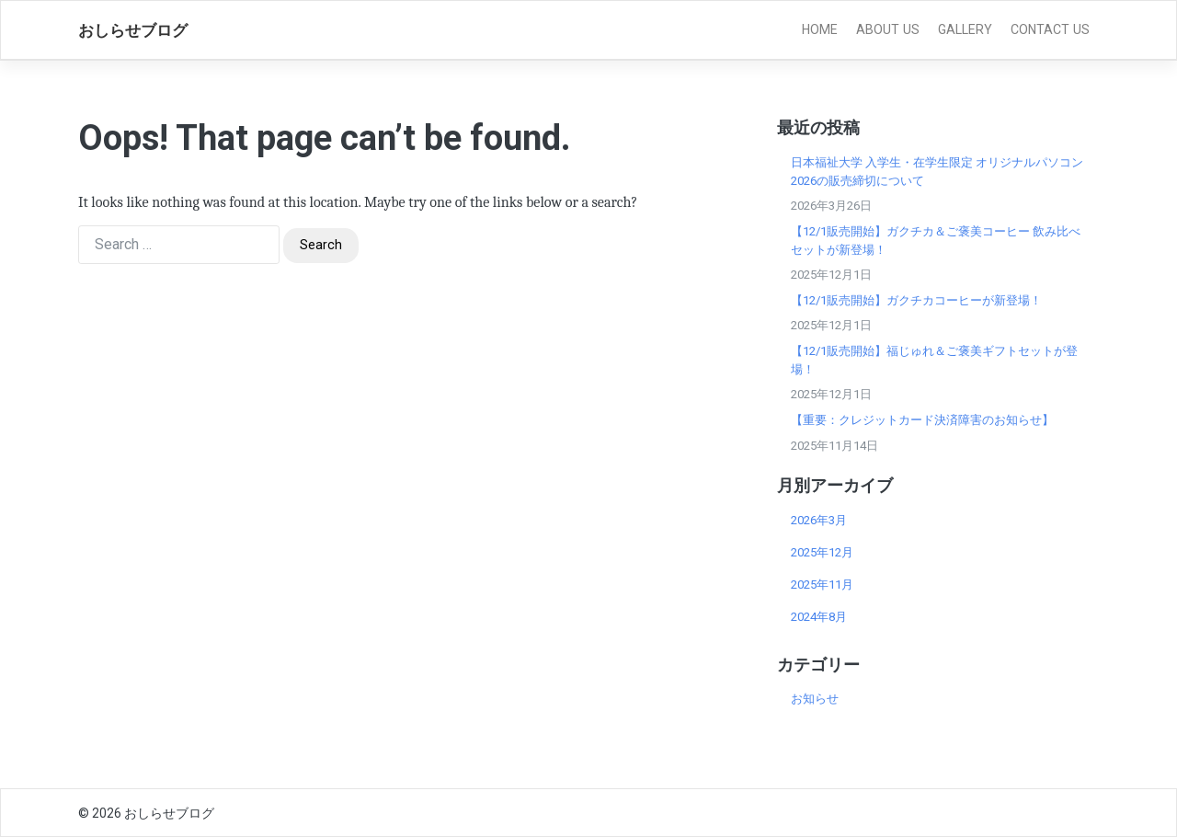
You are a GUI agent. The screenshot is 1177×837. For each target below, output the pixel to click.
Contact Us (1050, 29)
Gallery (965, 29)
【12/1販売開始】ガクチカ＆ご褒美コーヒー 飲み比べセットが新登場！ (935, 240)
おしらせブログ (133, 30)
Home (820, 29)
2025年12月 (822, 552)
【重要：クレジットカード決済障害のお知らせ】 (922, 420)
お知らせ (815, 698)
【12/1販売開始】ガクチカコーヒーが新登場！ (916, 300)
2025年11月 (822, 584)
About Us (888, 29)
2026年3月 (819, 520)
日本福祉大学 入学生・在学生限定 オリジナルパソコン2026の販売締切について (937, 171)
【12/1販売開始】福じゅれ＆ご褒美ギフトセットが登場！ (934, 360)
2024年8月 (819, 617)
